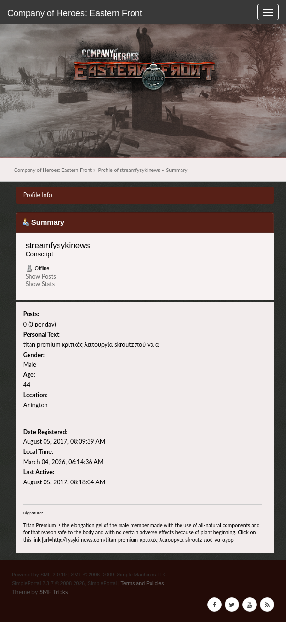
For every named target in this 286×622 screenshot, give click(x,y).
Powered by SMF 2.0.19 (39, 574)
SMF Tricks (53, 592)
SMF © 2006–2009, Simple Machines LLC (119, 574)
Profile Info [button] (37, 195)
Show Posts (41, 276)
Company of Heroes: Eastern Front (74, 13)
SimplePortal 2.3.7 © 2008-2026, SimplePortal (64, 583)
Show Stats (40, 284)
